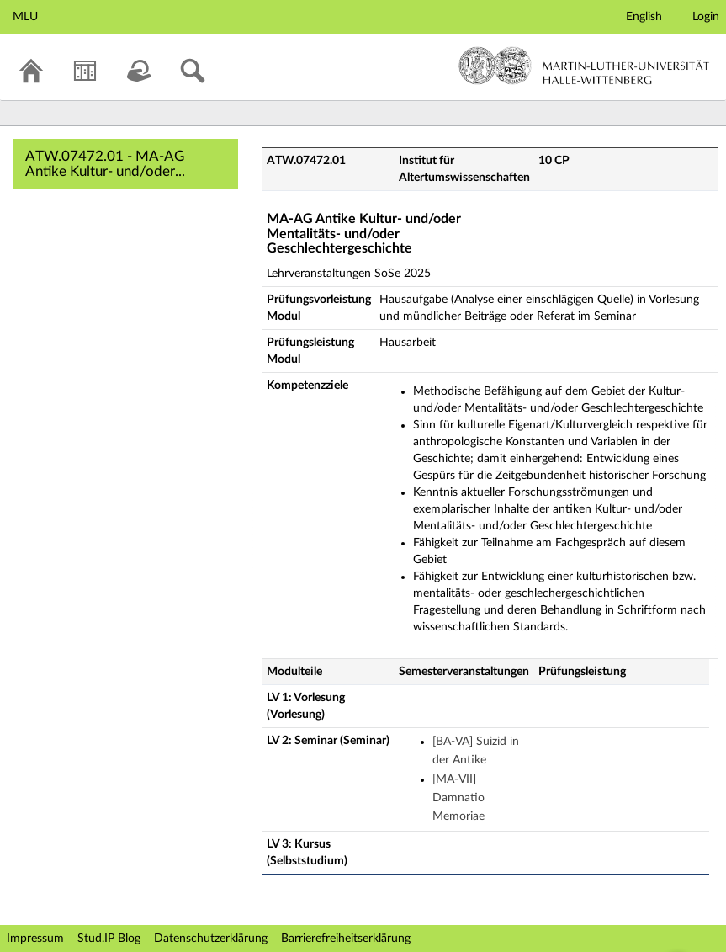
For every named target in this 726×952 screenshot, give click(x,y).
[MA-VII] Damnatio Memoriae (458, 798)
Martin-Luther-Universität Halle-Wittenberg (584, 65)
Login (705, 17)
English (644, 17)
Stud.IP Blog (108, 938)
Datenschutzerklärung (211, 938)
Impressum (35, 938)
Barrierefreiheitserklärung (346, 938)
